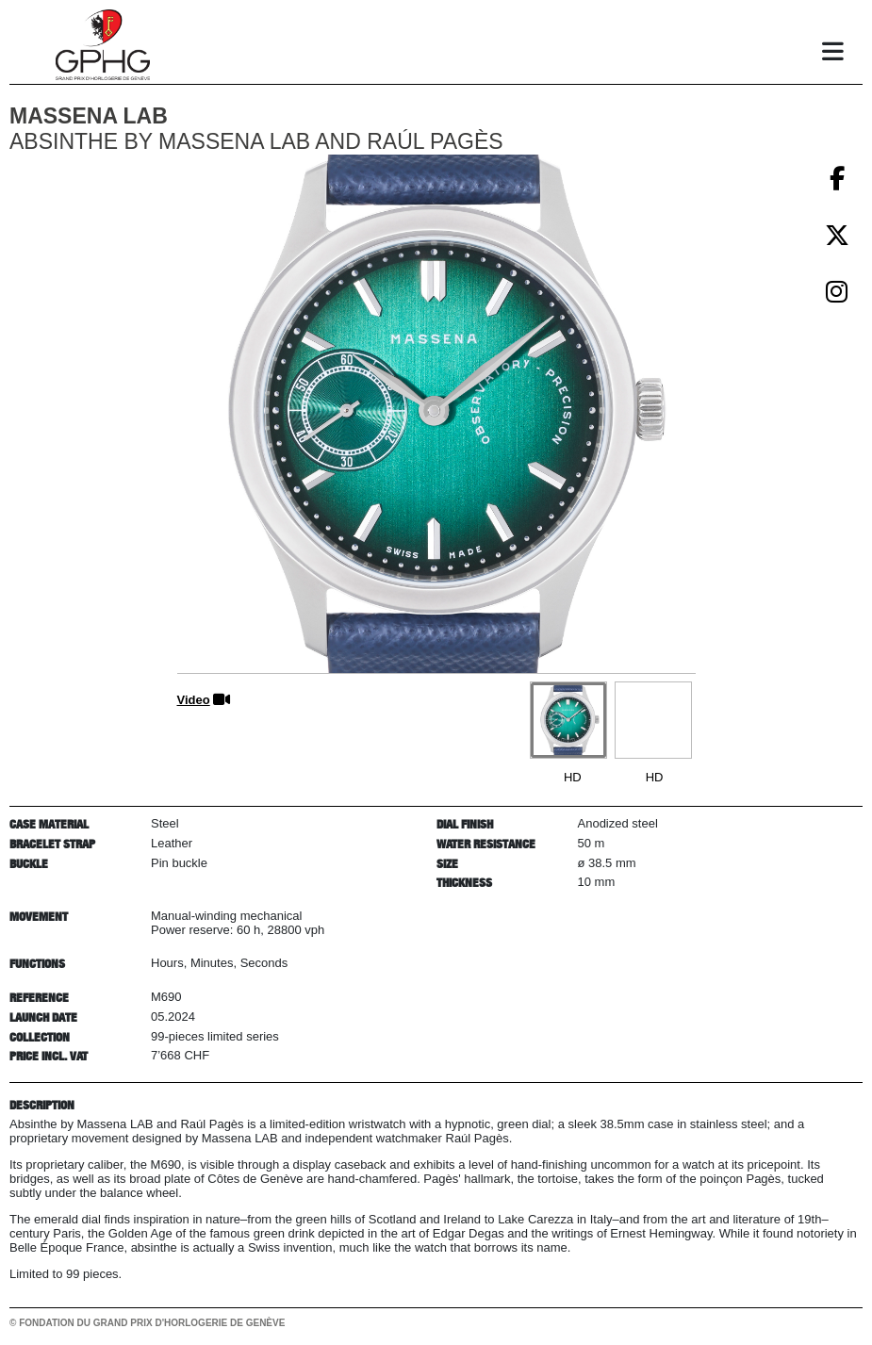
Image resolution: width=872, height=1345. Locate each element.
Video (193, 700)
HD (573, 777)
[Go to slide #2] (653, 720)
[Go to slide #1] (568, 720)
